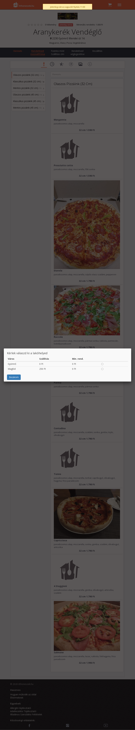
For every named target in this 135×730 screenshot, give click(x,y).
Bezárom (14, 69)
